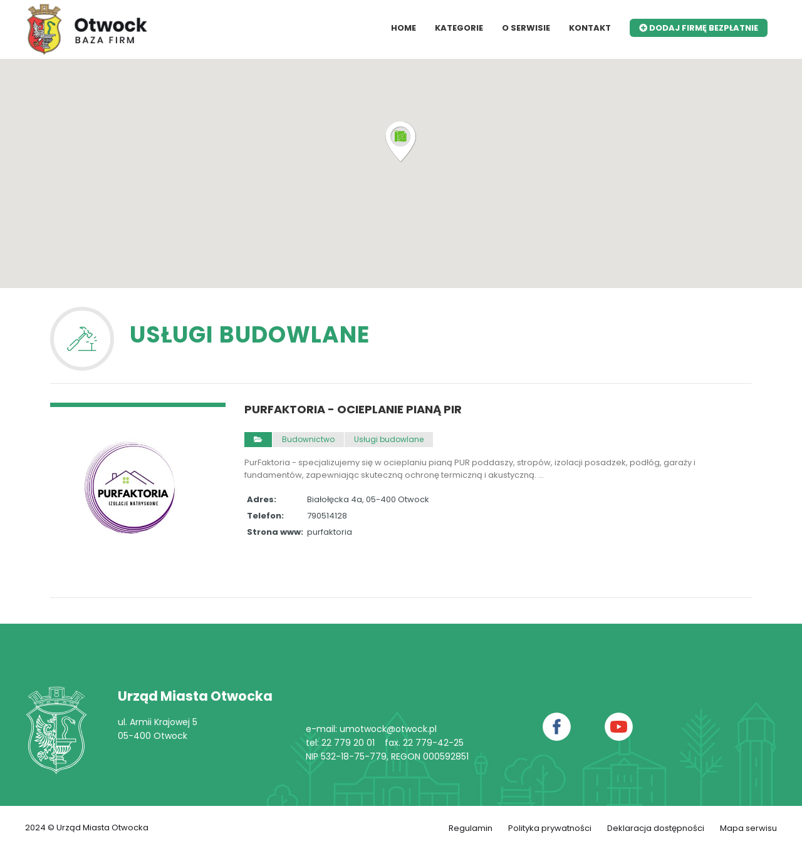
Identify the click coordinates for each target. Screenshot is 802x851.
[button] (401, 142)
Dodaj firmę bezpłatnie (698, 28)
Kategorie (459, 28)
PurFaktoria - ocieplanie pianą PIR (353, 409)
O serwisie (526, 28)
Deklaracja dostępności (655, 828)
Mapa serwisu (748, 828)
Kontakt (590, 28)
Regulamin (470, 828)
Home (403, 28)
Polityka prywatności (549, 828)
